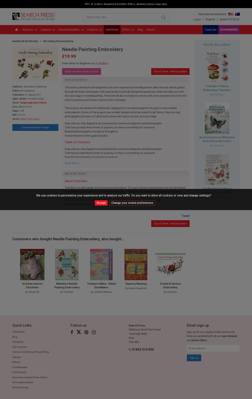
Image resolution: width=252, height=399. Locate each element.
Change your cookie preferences (132, 203)
